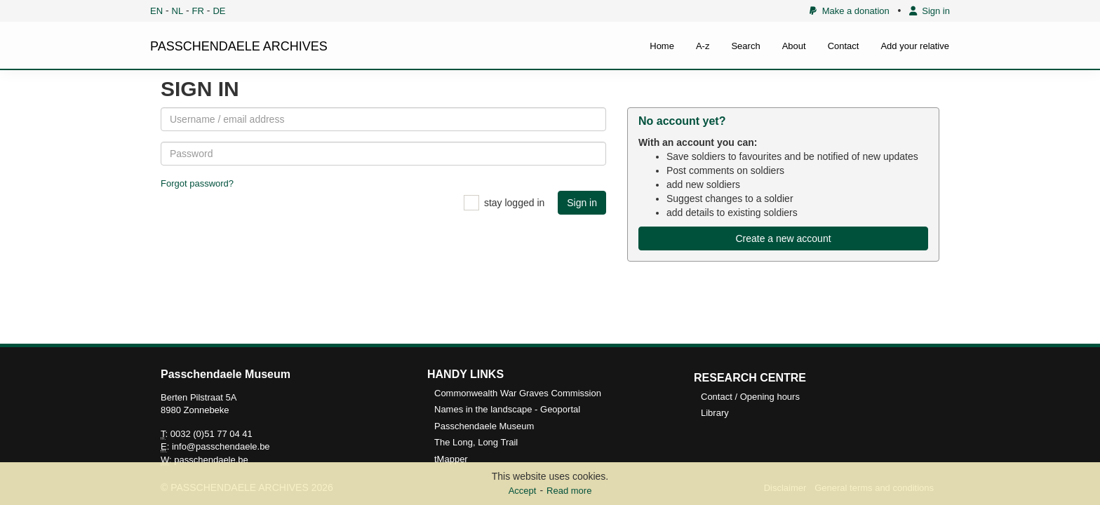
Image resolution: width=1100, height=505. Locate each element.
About (794, 46)
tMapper (451, 459)
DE (219, 11)
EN (156, 11)
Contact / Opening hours (750, 396)
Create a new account (783, 238)
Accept (523, 490)
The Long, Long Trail (476, 442)
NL (178, 11)
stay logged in (514, 202)
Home (662, 46)
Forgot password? (197, 183)
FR (198, 11)
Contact (843, 46)
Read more (568, 490)
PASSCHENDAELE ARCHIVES (239, 46)
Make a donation (849, 11)
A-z (703, 46)
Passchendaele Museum (484, 426)
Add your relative (914, 46)
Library (715, 413)
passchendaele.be (211, 459)
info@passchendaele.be (221, 446)
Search (745, 46)
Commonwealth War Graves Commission (517, 393)
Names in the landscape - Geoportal (507, 409)
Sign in (929, 11)
